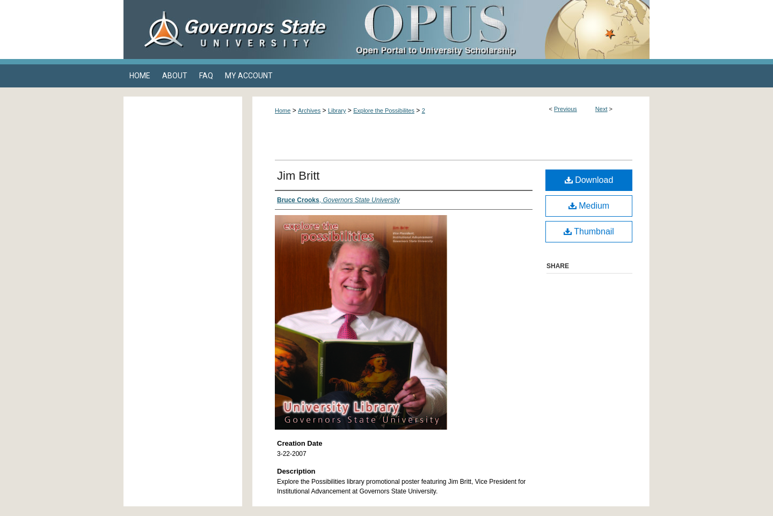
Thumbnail (589, 231)
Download (589, 180)
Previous (565, 109)
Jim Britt (298, 175)
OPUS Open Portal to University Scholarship (494, 29)
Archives (309, 110)
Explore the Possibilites (383, 110)
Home (282, 110)
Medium (588, 205)
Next (601, 109)
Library (337, 110)
